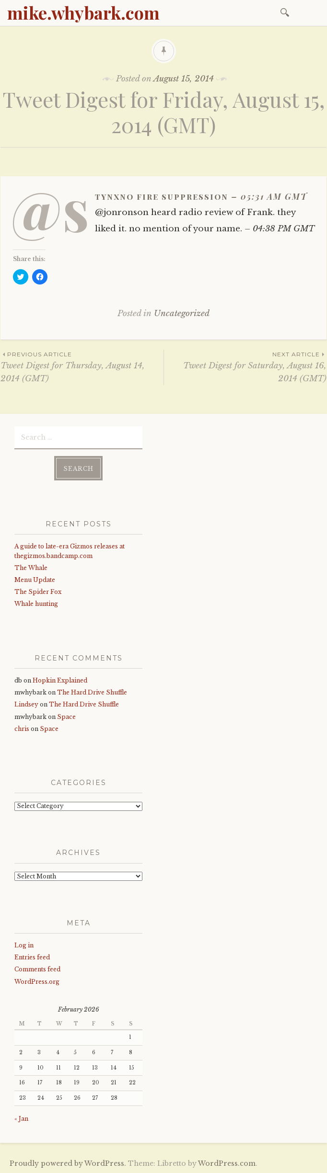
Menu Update (34, 579)
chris (21, 727)
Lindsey (26, 703)
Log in (24, 944)
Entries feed (32, 956)
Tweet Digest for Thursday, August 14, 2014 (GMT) (82, 366)
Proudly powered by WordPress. (68, 1162)
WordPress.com (227, 1162)
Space (66, 715)
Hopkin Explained (60, 679)
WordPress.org (36, 980)
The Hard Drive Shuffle (92, 691)
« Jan (21, 1118)
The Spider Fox (37, 591)
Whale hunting (36, 603)
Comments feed (37, 968)
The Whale (30, 567)
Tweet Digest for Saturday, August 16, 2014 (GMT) (245, 366)
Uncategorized (182, 313)
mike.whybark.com (83, 12)
